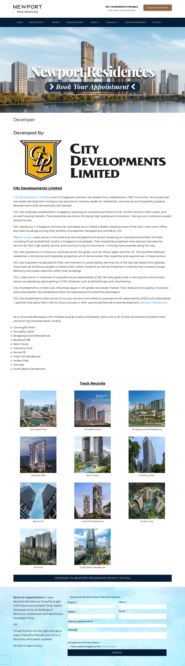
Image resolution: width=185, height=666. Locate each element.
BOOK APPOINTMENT (157, 8)
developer (25, 237)
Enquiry (73, 602)
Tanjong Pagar (75, 22)
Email (123, 611)
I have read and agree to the (93, 646)
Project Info (37, 22)
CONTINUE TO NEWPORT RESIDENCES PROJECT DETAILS (92, 578)
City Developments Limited (30, 197)
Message (72, 630)
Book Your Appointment (92, 86)
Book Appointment (135, 22)
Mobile (72, 612)
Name (123, 602)
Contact (157, 22)
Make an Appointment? (81, 621)
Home (20, 22)
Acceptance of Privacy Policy (84, 642)
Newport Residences (154, 302)
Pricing (56, 22)
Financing (112, 22)
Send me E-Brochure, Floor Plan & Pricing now (95, 597)
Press (95, 22)
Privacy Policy (108, 646)
